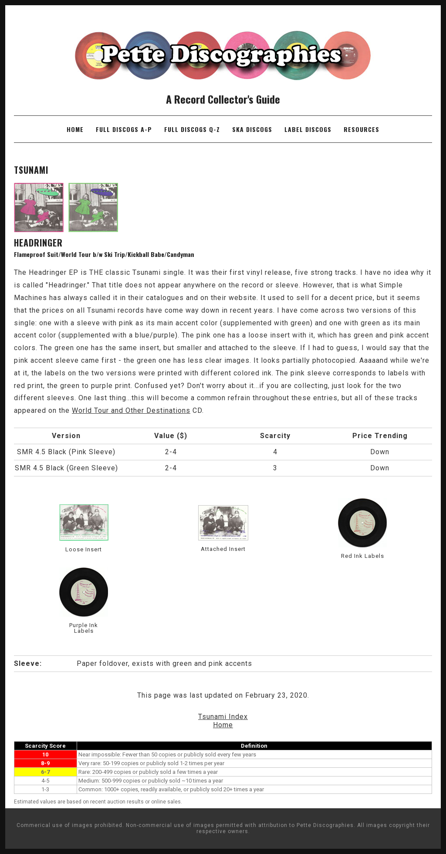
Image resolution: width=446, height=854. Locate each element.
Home (75, 129)
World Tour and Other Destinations (131, 410)
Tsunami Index (223, 716)
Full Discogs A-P (124, 129)
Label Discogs (307, 129)
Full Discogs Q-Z (192, 129)
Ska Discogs (252, 129)
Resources (361, 129)
